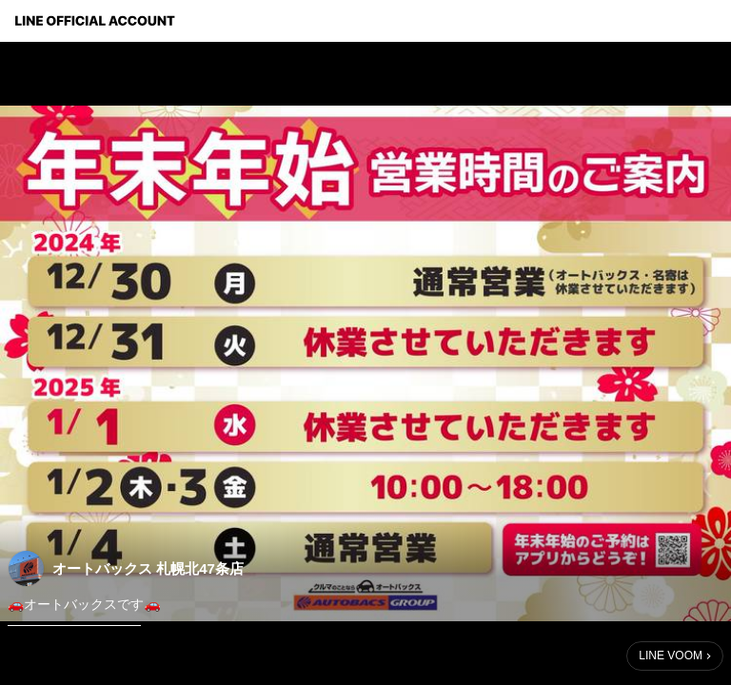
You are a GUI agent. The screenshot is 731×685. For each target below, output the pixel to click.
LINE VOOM (670, 655)
